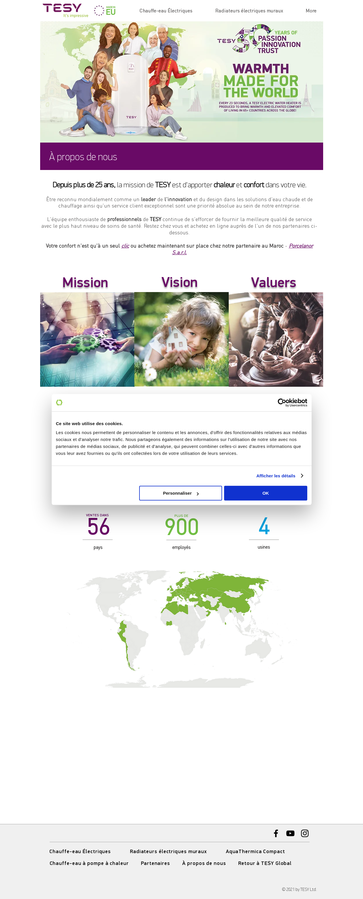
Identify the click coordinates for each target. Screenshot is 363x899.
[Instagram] (305, 833)
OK (266, 493)
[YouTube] (290, 833)
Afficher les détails (275, 475)
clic (125, 245)
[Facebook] (276, 833)
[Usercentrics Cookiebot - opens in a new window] (282, 402)
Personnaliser (181, 493)
